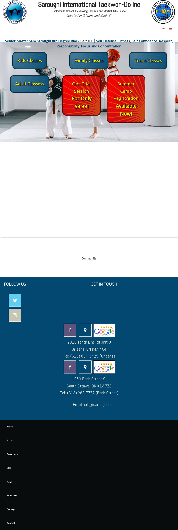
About (10, 440)
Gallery (11, 509)
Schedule (12, 495)
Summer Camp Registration (126, 91)
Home (10, 426)
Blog (9, 467)
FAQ (9, 481)
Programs (12, 454)
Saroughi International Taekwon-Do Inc (89, 4)
